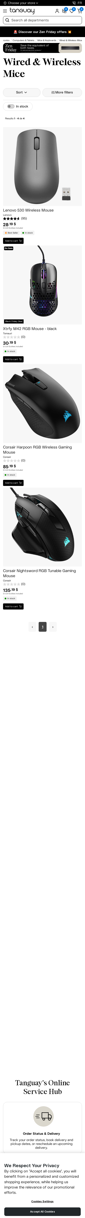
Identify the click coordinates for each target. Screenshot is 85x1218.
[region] (42, 1185)
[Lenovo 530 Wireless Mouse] (42, 166)
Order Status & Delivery (41, 1133)
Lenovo (7, 215)
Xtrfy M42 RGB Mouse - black (30, 328)
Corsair (7, 457)
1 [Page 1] (42, 627)
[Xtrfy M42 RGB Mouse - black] (42, 285)
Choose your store (21, 3)
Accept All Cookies (42, 1211)
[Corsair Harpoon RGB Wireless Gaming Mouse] (42, 403)
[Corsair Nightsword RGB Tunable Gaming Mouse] (42, 527)
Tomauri (7, 333)
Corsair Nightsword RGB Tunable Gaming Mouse (39, 573)
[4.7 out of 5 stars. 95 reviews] (42, 218)
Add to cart (11, 240)
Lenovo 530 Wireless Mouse (28, 210)
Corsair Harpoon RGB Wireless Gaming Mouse (37, 450)
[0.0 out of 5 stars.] (42, 337)
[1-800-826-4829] (74, 3)
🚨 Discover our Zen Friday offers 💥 (42, 32)
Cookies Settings (42, 1201)
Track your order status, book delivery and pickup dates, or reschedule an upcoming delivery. (41, 1144)
